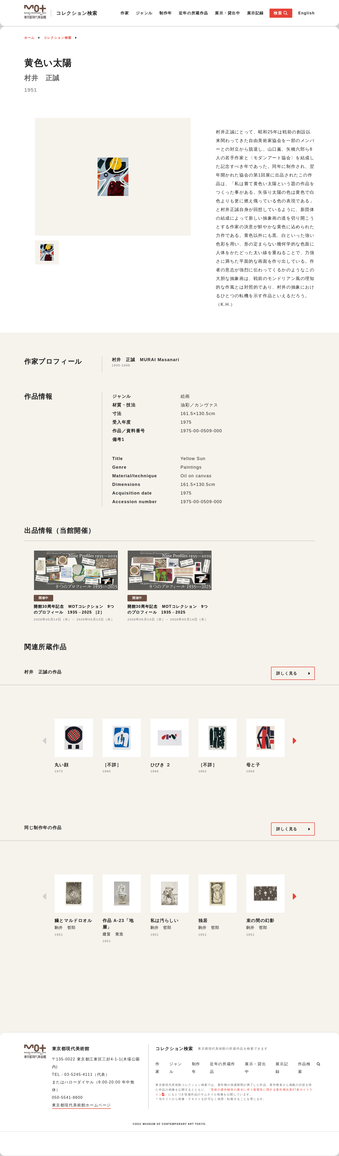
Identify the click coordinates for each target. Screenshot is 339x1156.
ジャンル (144, 13)
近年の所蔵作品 (193, 13)
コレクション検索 (58, 38)
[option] (113, 177)
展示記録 (255, 13)
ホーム (29, 38)
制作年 (165, 13)
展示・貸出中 (227, 13)
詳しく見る (286, 673)
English (306, 13)
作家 (125, 13)
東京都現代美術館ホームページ (81, 1105)
